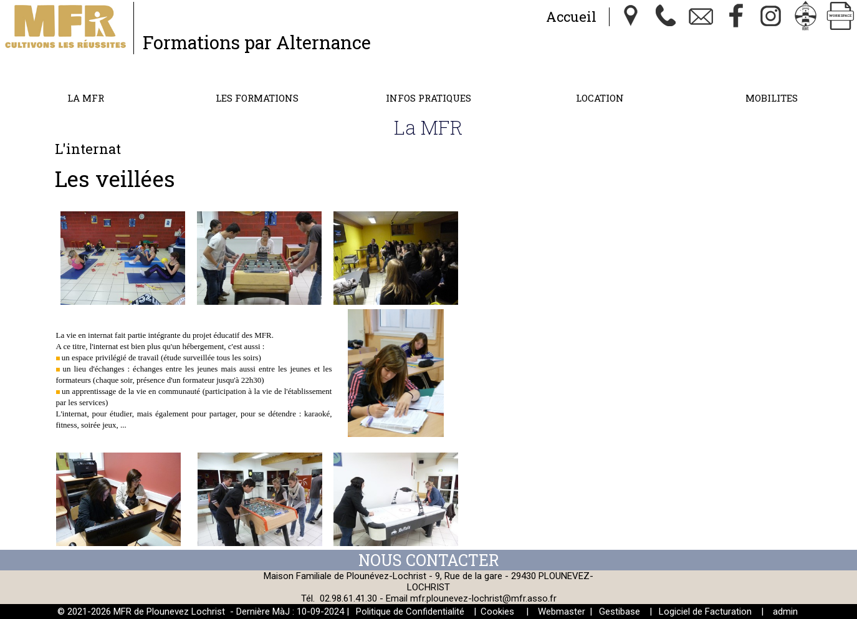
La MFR (85, 98)
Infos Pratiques (428, 98)
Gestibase (619, 611)
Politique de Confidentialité (410, 611)
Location (600, 98)
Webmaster (561, 611)
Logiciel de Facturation (705, 611)
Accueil (571, 16)
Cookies (497, 611)
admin (785, 611)
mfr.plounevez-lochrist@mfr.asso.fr (483, 598)
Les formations (257, 98)
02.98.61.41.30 (348, 598)
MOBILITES (771, 98)
